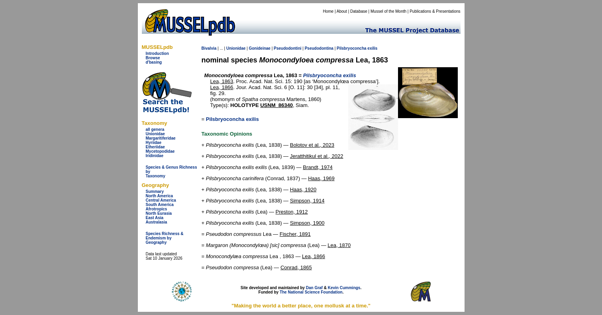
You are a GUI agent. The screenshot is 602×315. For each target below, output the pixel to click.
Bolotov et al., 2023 (312, 145)
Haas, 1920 (303, 189)
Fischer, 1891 (295, 234)
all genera (155, 129)
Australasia (156, 222)
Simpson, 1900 (307, 223)
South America (160, 204)
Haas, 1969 (321, 178)
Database (358, 11)
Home (328, 11)
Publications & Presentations (435, 11)
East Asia (155, 218)
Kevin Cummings (344, 288)
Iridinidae (154, 156)
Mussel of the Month (388, 11)
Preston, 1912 (292, 212)
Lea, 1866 (221, 87)
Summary (155, 191)
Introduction (157, 53)
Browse (153, 58)
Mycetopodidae (160, 151)
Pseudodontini (287, 48)
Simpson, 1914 (307, 201)
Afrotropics (156, 209)
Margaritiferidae (161, 138)
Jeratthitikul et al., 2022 (316, 156)
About (342, 11)
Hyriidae (153, 142)
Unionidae (155, 134)
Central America (161, 200)
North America (159, 196)
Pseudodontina (319, 48)
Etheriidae (155, 147)
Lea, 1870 (339, 245)
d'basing (154, 62)
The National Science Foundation (311, 292)
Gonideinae (259, 48)
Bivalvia (209, 48)
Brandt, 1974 (317, 167)
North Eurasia (159, 213)
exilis (372, 48)
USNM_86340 (276, 105)
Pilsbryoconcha (351, 48)
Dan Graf (314, 288)
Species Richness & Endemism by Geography (165, 238)
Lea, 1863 (221, 81)
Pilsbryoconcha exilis (232, 119)
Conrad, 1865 (296, 267)
